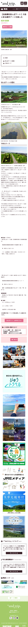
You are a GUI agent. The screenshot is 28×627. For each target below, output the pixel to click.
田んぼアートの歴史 (9, 61)
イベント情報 (7, 330)
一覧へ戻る (14, 339)
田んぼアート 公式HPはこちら (14, 320)
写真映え (6, 331)
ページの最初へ (14, 598)
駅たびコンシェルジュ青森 (15, 333)
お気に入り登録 (7, 26)
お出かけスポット (14, 331)
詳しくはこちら (14, 553)
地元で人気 (18, 330)
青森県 (5, 333)
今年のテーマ (8, 63)
